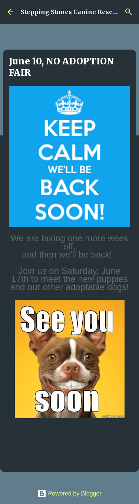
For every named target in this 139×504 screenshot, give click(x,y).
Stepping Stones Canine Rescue (70, 12)
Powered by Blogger (69, 493)
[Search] (128, 12)
